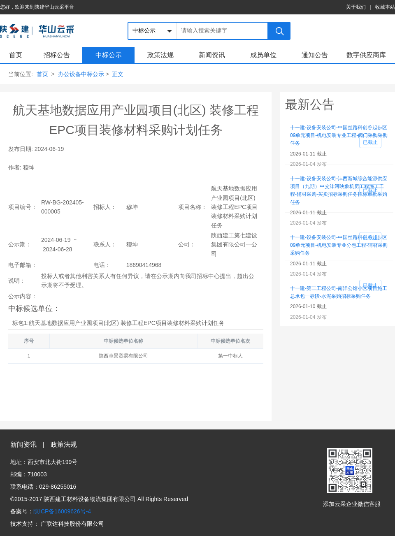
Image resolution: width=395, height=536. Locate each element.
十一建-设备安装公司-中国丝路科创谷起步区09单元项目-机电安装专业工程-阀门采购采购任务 (339, 135)
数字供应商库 (366, 54)
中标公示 (108, 54)
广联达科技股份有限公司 (72, 523)
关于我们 (356, 7)
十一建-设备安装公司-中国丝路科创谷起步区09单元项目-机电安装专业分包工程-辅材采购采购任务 (339, 245)
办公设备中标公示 (81, 74)
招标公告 (57, 54)
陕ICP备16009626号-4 (62, 511)
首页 (15, 54)
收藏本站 (385, 7)
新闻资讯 (212, 54)
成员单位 (263, 54)
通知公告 (315, 54)
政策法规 (160, 54)
